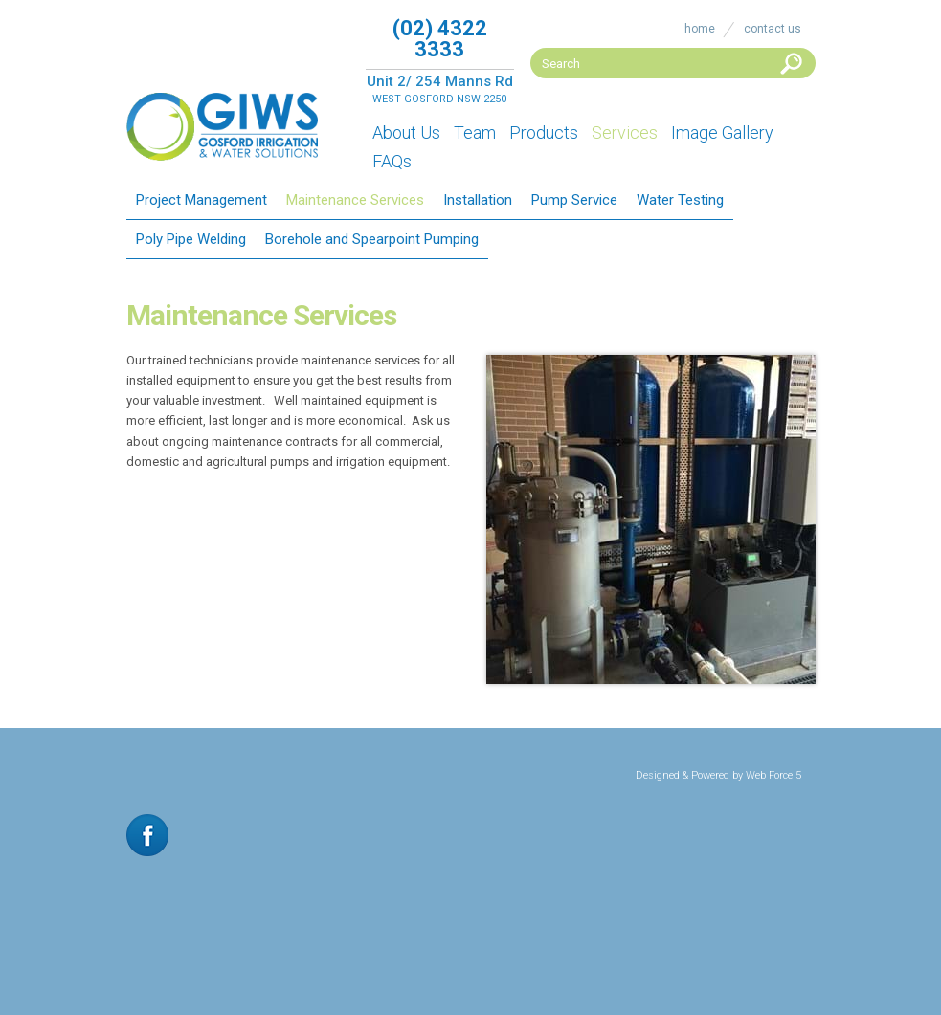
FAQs (392, 161)
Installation (477, 200)
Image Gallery (722, 132)
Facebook (147, 835)
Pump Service (574, 200)
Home (699, 28)
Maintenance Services (355, 200)
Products (543, 132)
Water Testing (680, 200)
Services (625, 132)
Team (475, 132)
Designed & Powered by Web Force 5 (718, 775)
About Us (406, 132)
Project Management (201, 200)
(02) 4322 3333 (439, 38)
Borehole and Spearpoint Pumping (372, 239)
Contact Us (772, 28)
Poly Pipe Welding (191, 239)
